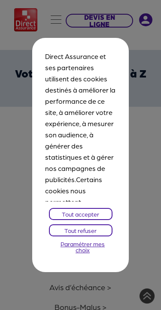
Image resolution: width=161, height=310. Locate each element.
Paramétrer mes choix (83, 246)
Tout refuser (80, 230)
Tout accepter (80, 214)
